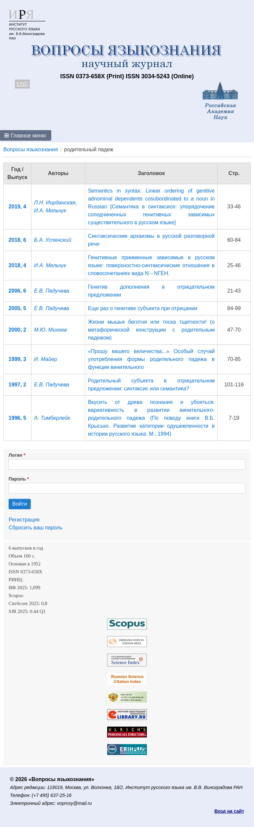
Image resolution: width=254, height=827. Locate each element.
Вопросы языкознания (30, 149)
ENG (22, 84)
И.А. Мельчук (50, 210)
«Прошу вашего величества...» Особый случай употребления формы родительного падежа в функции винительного (151, 359)
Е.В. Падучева (51, 291)
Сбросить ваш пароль (36, 527)
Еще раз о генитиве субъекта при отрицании (142, 308)
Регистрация (24, 519)
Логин (15, 455)
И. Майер (45, 359)
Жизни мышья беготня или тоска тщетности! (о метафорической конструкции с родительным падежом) (151, 330)
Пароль (17, 479)
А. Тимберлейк (52, 418)
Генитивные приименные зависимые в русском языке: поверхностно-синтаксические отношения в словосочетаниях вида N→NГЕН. (151, 265)
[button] (25, 135)
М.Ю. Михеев (50, 330)
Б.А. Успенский (52, 240)
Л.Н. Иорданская (54, 202)
